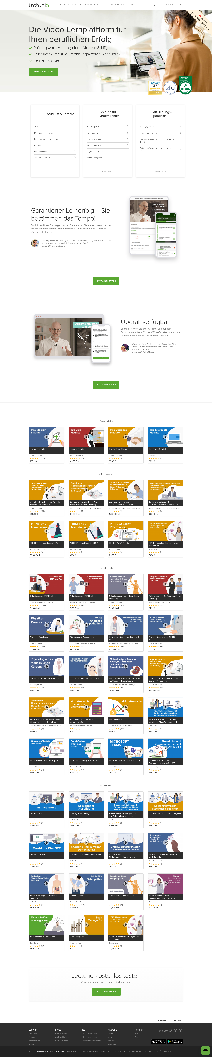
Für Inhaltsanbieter (89, 1037)
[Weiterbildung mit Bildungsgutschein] (145, 114)
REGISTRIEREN (167, 5)
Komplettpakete (108, 126)
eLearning (112, 1044)
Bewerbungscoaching (160, 133)
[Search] (153, 5)
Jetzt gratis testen (43, 71)
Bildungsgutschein (160, 126)
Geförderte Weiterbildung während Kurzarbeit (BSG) (160, 149)
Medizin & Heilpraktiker (55, 133)
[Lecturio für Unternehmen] (92, 114)
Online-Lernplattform (108, 139)
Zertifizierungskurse (55, 157)
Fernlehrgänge (55, 151)
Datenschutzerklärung (76, 1051)
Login (179, 5)
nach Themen (61, 1033)
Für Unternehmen (89, 1033)
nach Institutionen (62, 1037)
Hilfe (136, 1033)
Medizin (111, 1033)
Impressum (153, 1051)
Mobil (136, 1037)
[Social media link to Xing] (180, 1030)
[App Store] (158, 1041)
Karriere (55, 145)
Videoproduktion (108, 145)
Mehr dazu (107, 171)
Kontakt (32, 1044)
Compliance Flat (108, 133)
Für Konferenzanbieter (91, 1041)
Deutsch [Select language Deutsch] (165, 1051)
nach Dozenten (61, 1041)
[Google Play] (175, 1041)
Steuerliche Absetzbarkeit (137, 1051)
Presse (32, 1037)
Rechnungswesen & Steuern (55, 139)
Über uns (178, 1020)
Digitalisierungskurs (108, 151)
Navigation (163, 1020)
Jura (55, 126)
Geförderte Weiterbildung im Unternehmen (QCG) (160, 140)
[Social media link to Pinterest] (170, 1030)
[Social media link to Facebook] (161, 1030)
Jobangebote (34, 1041)
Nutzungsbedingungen (97, 1051)
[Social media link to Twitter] (166, 1030)
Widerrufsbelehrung (116, 1051)
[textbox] (140, 5)
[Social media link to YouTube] (175, 1030)
